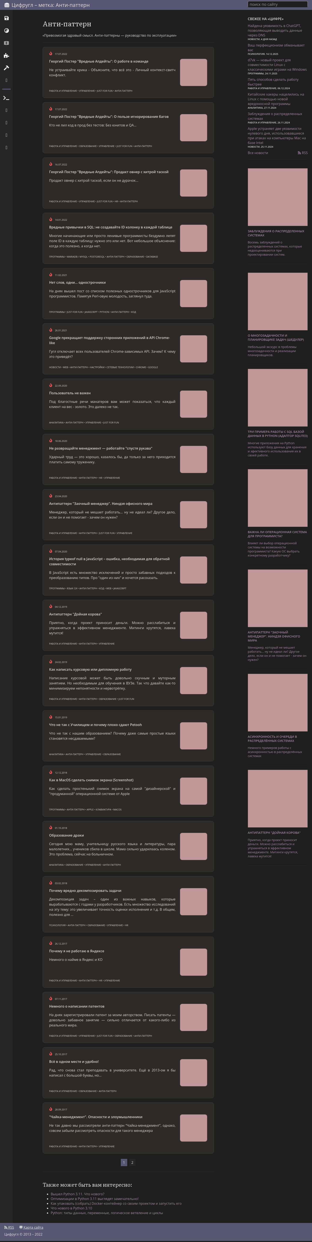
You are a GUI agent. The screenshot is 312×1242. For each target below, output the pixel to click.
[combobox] (278, 4)
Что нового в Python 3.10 (72, 1209)
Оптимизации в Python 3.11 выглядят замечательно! (95, 1199)
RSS (303, 152)
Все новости (258, 152)
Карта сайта (31, 1228)
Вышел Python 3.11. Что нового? (78, 1194)
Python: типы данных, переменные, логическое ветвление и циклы (107, 1213)
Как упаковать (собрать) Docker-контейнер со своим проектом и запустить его (116, 1204)
